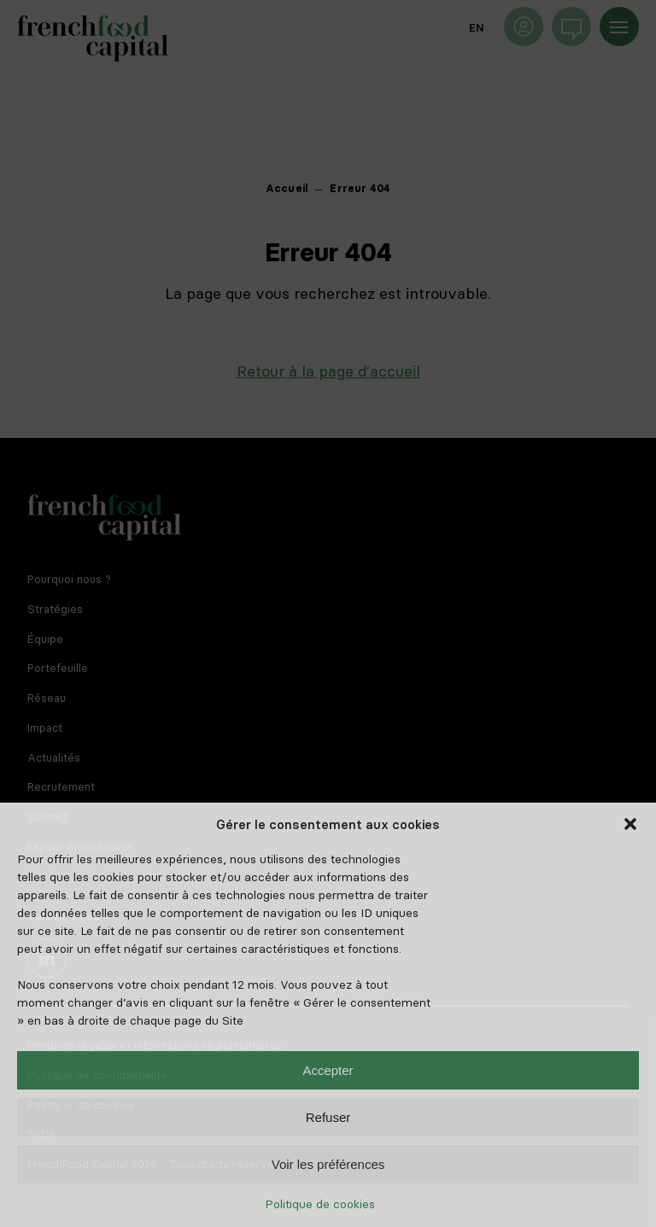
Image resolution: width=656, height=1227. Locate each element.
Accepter (327, 1070)
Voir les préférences (328, 1164)
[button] (630, 824)
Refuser (328, 1117)
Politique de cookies (320, 1204)
